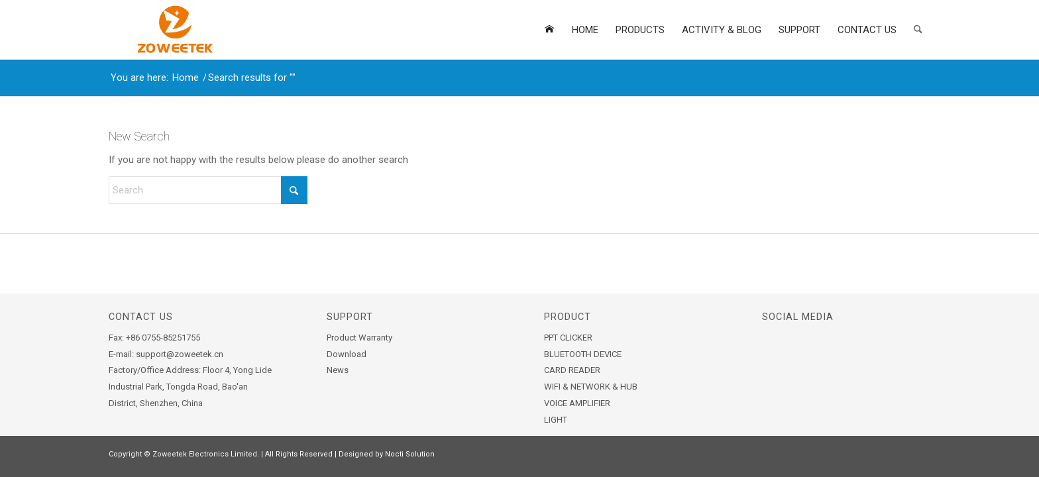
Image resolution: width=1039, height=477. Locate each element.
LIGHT (555, 420)
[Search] (918, 30)
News (338, 370)
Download (346, 354)
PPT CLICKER (568, 338)
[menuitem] (549, 30)
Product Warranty (359, 338)
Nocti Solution (410, 454)
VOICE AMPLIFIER (577, 403)
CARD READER (572, 370)
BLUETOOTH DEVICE (583, 354)
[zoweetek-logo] (174, 30)
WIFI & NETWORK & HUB (590, 387)
